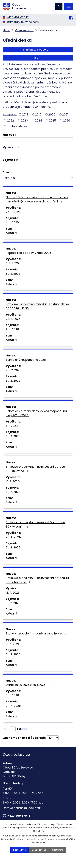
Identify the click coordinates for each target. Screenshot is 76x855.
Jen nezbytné (39, 849)
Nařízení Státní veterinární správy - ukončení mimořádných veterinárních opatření (37, 199)
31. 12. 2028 (13, 492)
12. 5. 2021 (12, 644)
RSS (53, 58)
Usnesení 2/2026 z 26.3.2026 (28, 685)
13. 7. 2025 (13, 481)
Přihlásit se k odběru (47, 49)
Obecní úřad (24, 30)
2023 (24, 120)
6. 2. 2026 (12, 263)
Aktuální (11, 233)
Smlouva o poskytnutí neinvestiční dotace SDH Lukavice (35, 469)
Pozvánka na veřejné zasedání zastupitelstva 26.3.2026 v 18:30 (37, 306)
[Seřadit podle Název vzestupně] (15, 134)
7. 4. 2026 (12, 695)
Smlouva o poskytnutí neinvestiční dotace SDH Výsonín (35, 524)
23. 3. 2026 (13, 319)
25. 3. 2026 (13, 212)
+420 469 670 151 (17, 17)
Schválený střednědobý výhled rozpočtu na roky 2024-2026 (36, 413)
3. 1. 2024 (12, 426)
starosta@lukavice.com (22, 22)
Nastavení (57, 849)
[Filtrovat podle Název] (38, 141)
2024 (38, 120)
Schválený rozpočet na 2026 (29, 360)
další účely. (38, 831)
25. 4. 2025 (13, 537)
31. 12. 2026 (13, 274)
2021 (65, 114)
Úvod (6, 30)
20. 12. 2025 (13, 370)
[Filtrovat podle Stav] (38, 178)
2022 (10, 120)
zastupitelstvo (17, 126)
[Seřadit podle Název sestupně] (15, 135)
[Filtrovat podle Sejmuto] (38, 165)
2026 (66, 120)
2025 (52, 120)
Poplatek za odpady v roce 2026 (28, 253)
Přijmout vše (19, 849)
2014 (25, 114)
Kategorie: (10, 114)
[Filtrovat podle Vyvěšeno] (38, 153)
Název (8, 135)
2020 (51, 114)
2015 (38, 114)
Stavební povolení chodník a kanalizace (36, 633)
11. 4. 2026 (12, 222)
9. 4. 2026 (12, 329)
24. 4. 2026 (13, 706)
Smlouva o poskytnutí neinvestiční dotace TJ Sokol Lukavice (37, 580)
